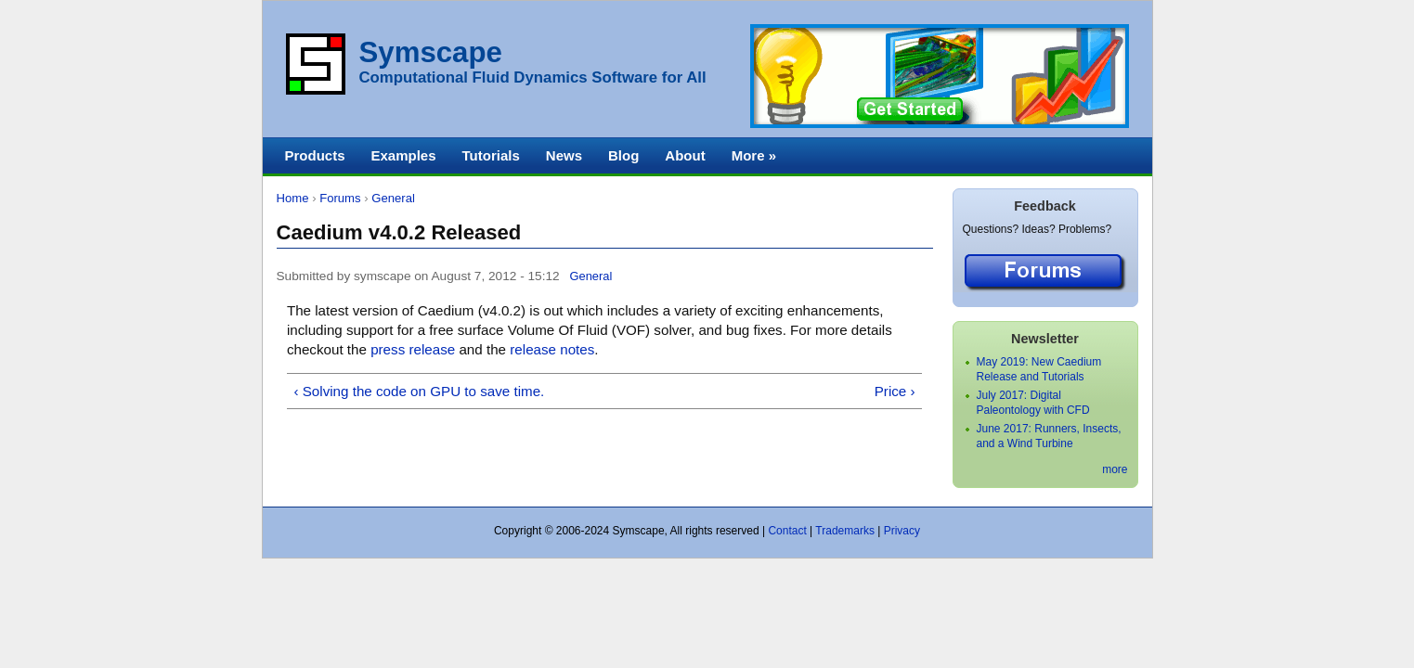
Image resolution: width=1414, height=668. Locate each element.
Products (315, 155)
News (564, 155)
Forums (339, 198)
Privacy (902, 530)
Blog (623, 155)
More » (754, 155)
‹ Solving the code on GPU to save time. (418, 391)
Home (293, 198)
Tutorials (491, 155)
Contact (787, 530)
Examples (403, 155)
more (1114, 469)
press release (412, 349)
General (393, 198)
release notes (552, 349)
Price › (895, 391)
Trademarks (845, 530)
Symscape (430, 52)
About (685, 155)
